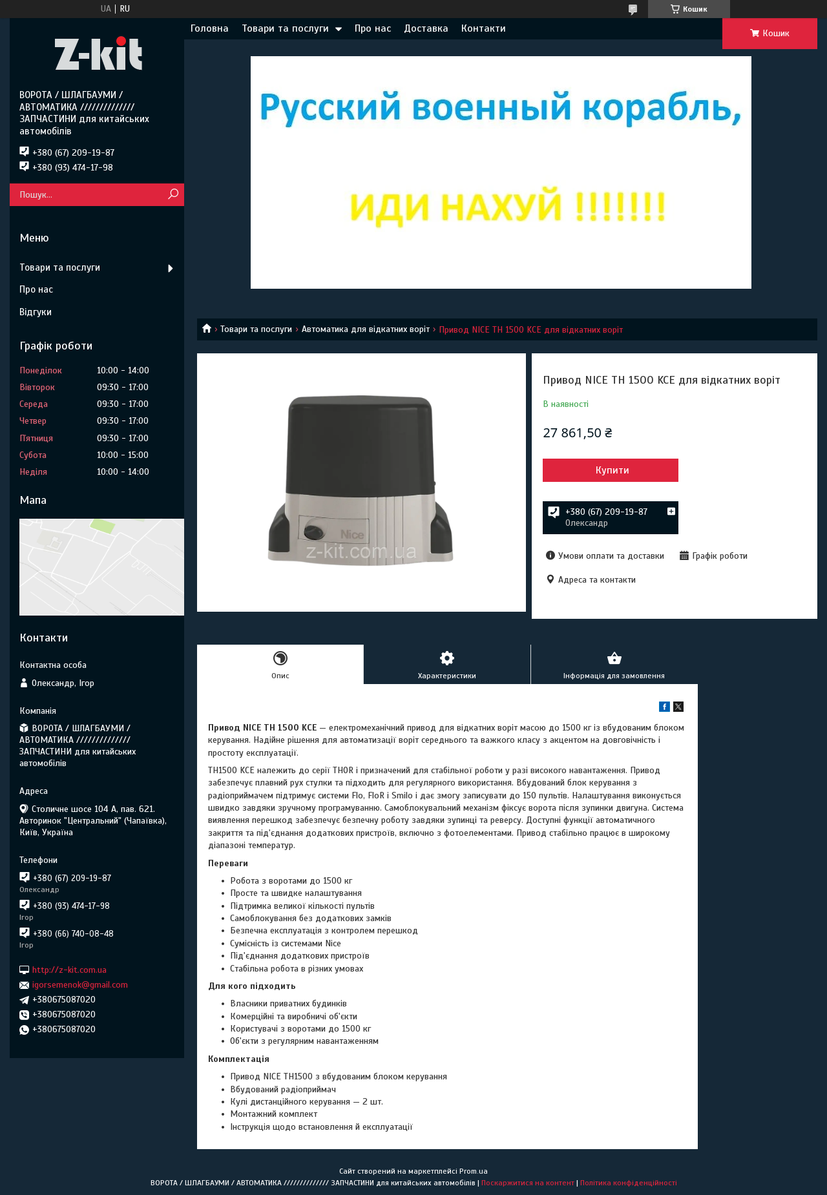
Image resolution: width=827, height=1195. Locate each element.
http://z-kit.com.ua (69, 969)
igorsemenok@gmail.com (80, 984)
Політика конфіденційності (628, 1182)
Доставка (426, 28)
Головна (210, 28)
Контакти (483, 28)
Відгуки (35, 312)
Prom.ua (473, 1171)
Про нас (373, 28)
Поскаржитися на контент (527, 1182)
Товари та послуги (285, 28)
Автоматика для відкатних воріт (366, 329)
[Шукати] (173, 194)
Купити (612, 470)
